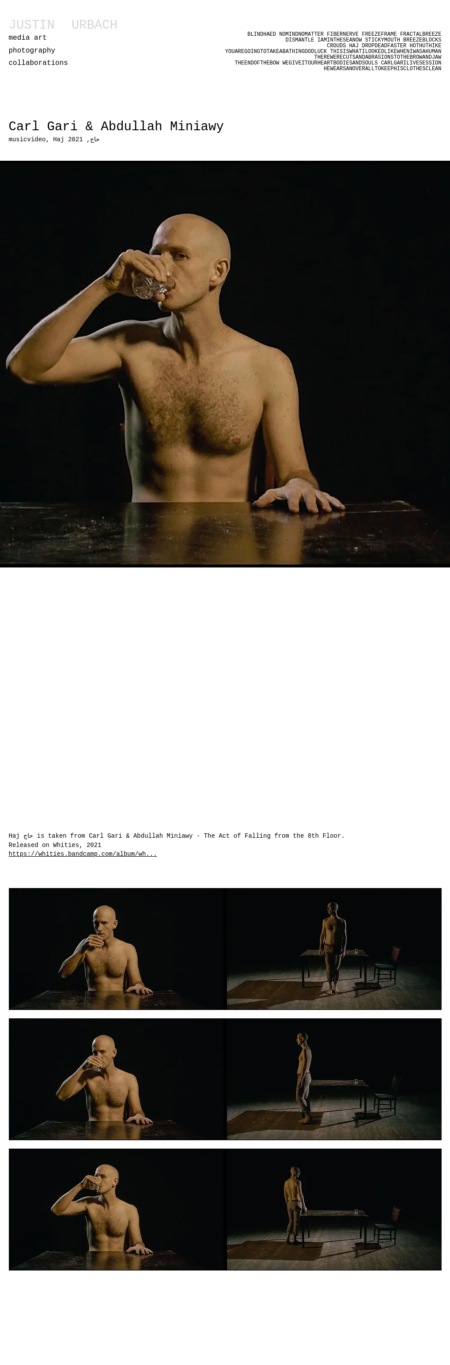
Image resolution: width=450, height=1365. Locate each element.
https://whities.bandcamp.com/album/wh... (83, 854)
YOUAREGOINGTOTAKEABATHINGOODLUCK (277, 52)
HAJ (355, 46)
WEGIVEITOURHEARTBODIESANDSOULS (330, 63)
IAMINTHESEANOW (340, 40)
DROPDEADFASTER (384, 46)
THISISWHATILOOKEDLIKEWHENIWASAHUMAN (385, 52)
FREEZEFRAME (379, 34)
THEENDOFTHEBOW (256, 63)
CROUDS (338, 46)
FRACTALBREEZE (421, 34)
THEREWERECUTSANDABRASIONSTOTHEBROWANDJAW (377, 57)
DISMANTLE (302, 40)
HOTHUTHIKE (425, 46)
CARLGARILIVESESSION (411, 63)
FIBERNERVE (343, 34)
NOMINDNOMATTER (301, 34)
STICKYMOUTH (384, 40)
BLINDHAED (261, 34)
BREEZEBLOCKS (422, 40)
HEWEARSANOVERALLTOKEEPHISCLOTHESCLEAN (382, 69)
